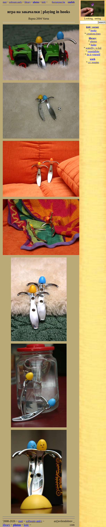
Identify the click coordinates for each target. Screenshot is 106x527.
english (71, 2)
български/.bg (58, 2)
